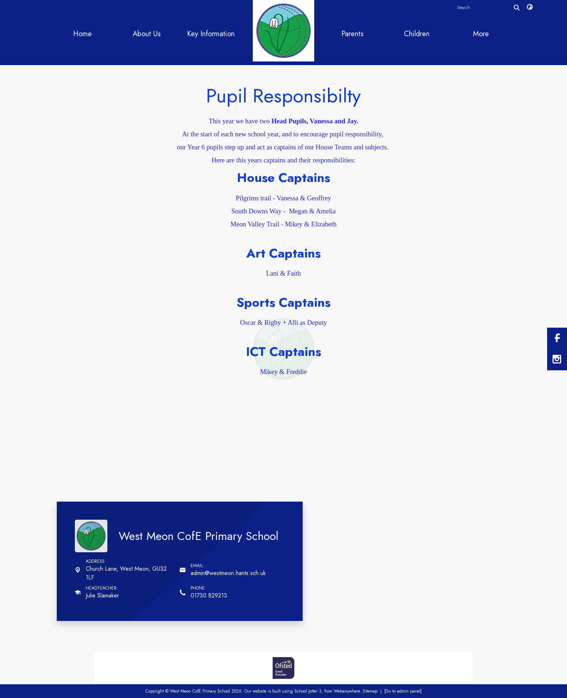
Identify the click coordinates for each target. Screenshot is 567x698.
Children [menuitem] (417, 34)
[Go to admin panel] (403, 691)
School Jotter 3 (307, 691)
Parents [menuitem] (352, 34)
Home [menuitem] (82, 34)
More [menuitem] (481, 34)
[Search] (516, 7)
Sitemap (370, 691)
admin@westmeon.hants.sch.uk (228, 573)
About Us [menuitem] (147, 34)
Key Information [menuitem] (211, 34)
